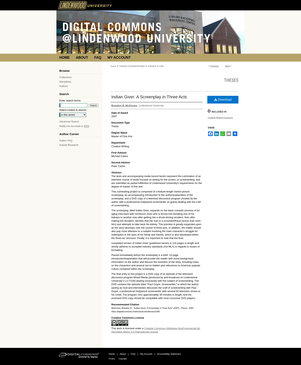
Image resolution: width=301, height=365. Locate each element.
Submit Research (69, 145)
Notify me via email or (74, 126)
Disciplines (65, 81)
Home (113, 66)
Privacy (112, 359)
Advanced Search (69, 121)
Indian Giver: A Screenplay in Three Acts (149, 96)
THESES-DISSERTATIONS (132, 66)
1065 (161, 66)
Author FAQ (65, 140)
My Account (146, 354)
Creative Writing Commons (220, 117)
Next (227, 66)
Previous (214, 66)
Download (223, 99)
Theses (231, 80)
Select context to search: (73, 110)
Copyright (123, 359)
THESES (152, 66)
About (123, 354)
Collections (65, 77)
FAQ (133, 354)
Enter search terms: (70, 100)
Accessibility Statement (169, 354)
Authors (63, 86)
